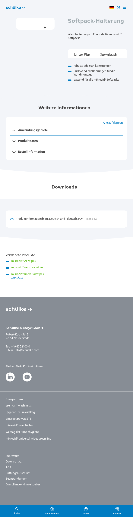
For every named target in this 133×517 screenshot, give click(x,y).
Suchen (16, 511)
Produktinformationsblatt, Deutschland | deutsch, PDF (57, 219)
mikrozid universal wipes (69, 276)
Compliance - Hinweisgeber (23, 484)
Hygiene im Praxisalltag (20, 412)
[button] (125, 7)
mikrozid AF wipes (23, 261)
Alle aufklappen (113, 122)
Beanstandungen (16, 478)
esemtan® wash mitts (19, 405)
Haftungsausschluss (18, 473)
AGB (8, 467)
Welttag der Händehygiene (22, 432)
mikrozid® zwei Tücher (19, 425)
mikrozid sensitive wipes (27, 267)
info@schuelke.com (27, 350)
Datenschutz (13, 461)
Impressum (12, 456)
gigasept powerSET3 (18, 418)
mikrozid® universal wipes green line (28, 438)
